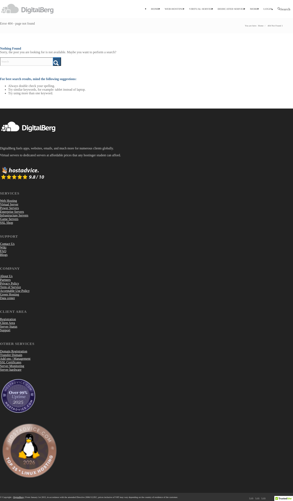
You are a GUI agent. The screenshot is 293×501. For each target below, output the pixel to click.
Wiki (3, 247)
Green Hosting (9, 294)
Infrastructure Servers (14, 215)
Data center (7, 298)
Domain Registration (13, 351)
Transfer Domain (11, 355)
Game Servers (9, 219)
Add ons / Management (15, 358)
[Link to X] (257, 498)
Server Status (8, 326)
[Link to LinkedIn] (263, 498)
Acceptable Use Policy (15, 290)
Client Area (7, 323)
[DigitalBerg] (29, 9)
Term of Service (10, 287)
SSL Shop (6, 222)
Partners (5, 279)
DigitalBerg (18, 497)
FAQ (3, 251)
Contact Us (7, 244)
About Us (6, 276)
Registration (8, 319)
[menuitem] (155, 9)
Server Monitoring (12, 366)
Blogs (4, 254)
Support (5, 330)
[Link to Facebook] (251, 498)
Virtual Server (9, 204)
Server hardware (10, 369)
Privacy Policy (9, 283)
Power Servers (9, 208)
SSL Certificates (10, 362)
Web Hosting (8, 200)
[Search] (284, 9)
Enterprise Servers (12, 211)
